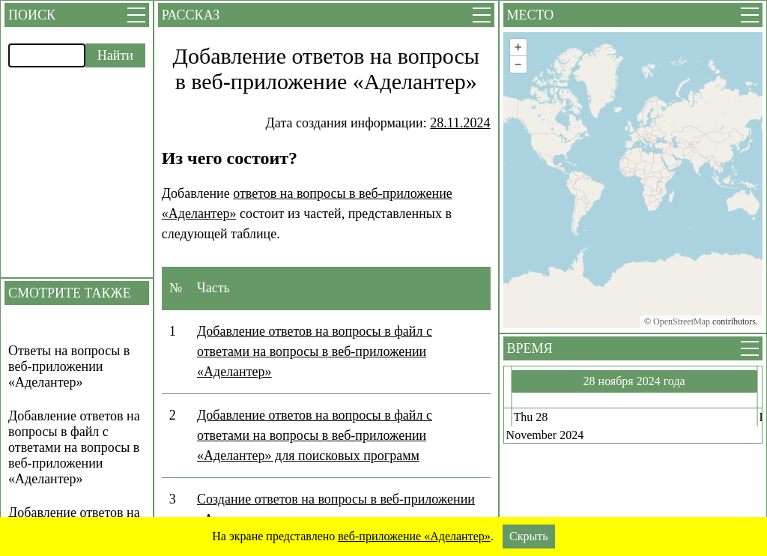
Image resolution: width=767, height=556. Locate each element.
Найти (115, 55)
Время (530, 348)
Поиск (31, 14)
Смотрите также (69, 292)
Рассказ (190, 14)
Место (530, 14)
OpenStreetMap (681, 321)
